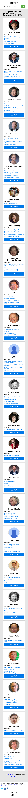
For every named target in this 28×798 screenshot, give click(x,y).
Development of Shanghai (11, 338)
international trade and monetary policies (11, 632)
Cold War (6, 672)
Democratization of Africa (11, 599)
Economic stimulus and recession (13, 41)
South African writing (10, 785)
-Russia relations (9, 557)
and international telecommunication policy (11, 187)
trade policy (8, 112)
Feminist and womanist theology (13, 304)
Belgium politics (8, 596)
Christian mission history (11, 303)
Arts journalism (8, 190)
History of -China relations (12, 335)
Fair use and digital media (11, 193)
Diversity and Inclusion (10, 78)
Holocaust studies (9, 711)
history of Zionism (9, 418)
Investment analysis (9, 45)
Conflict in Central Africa (11, 598)
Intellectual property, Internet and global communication (13, 115)
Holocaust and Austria (10, 709)
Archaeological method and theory (14, 265)
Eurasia (6, 559)
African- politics (11, 224)
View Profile (14, 51)
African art (7, 707)
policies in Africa (10, 594)
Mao (5, 674)
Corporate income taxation (11, 449)
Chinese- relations (12, 668)
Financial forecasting (10, 43)
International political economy (12, 120)
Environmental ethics (10, 156)
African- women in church (14, 298)
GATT (5, 636)
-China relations (9, 336)
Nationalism (7, 561)
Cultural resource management (13, 267)
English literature (9, 781)
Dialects (6, 374)
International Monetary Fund (12, 638)
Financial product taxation (11, 452)
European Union (8, 634)
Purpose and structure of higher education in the (13, 410)
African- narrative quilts (13, 705)
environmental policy (11, 149)
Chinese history (8, 670)
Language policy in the (11, 372)
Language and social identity (12, 377)
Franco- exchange (11, 520)
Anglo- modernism (12, 780)
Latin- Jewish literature (13, 483)
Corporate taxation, (9, 451)
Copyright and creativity (10, 191)
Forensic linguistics (9, 375)
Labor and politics (9, 82)
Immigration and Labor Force (12, 80)
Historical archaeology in (12, 261)
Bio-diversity (7, 151)
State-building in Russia (10, 562)
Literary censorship (9, 783)
